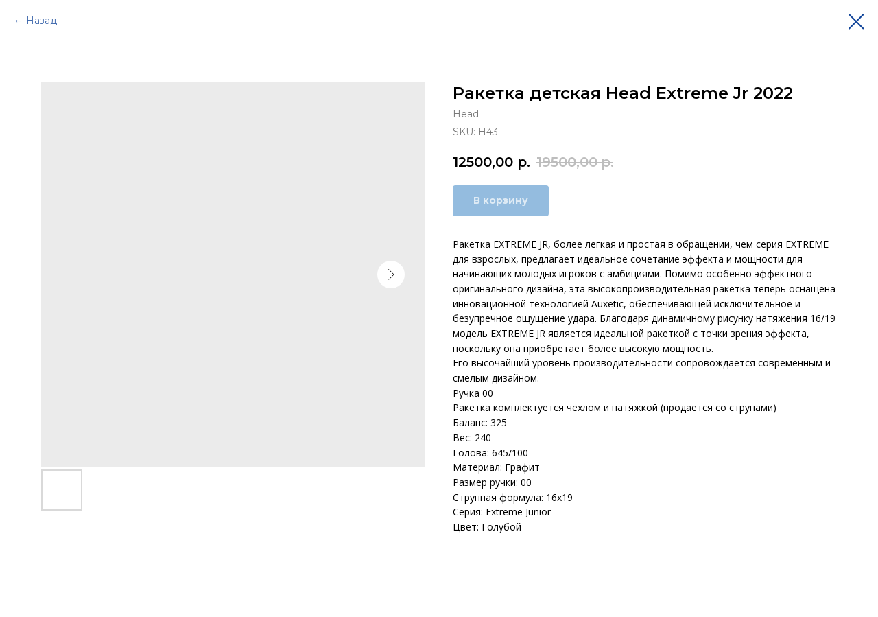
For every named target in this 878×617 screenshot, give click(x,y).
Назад (41, 20)
